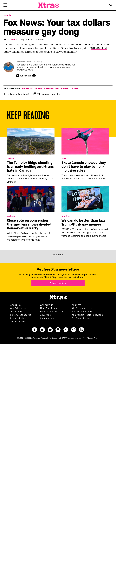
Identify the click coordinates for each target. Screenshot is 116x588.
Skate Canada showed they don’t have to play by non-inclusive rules (83, 166)
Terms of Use (17, 321)
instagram (58, 329)
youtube (50, 329)
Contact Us (46, 305)
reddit (73, 329)
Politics (11, 158)
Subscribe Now (58, 283)
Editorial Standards (20, 315)
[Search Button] (111, 5)
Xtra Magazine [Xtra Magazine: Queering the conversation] (48, 5)
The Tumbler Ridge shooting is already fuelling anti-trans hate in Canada (30, 166)
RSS (81, 329)
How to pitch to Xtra (51, 311)
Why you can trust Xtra (47, 94)
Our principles (18, 308)
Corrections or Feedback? (16, 94)
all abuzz (70, 44)
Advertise (45, 315)
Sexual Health (62, 88)
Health (50, 88)
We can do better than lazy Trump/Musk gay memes (83, 222)
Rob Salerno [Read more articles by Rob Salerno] (12, 39)
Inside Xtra (16, 311)
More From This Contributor (28, 62)
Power (75, 88)
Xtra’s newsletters (82, 308)
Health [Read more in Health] (7, 15)
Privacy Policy (18, 318)
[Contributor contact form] (34, 76)
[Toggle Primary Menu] (5, 5)
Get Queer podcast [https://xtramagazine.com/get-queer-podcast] (82, 318)
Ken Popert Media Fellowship (88, 315)
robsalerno (25, 76)
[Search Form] (111, 5)
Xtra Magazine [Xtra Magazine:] (58, 297)
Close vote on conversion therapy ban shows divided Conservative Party (29, 224)
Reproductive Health (33, 88)
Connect (76, 305)
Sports (65, 158)
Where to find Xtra (82, 311)
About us (15, 305)
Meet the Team (48, 308)
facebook (34, 329)
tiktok (65, 329)
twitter (42, 329)
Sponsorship (47, 318)
